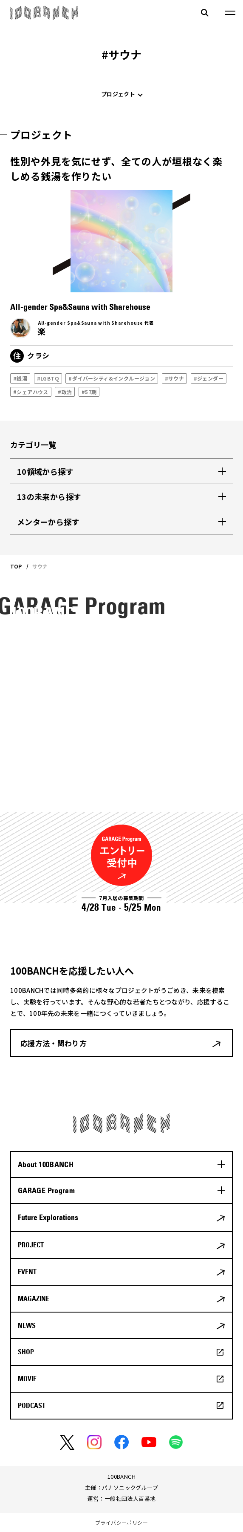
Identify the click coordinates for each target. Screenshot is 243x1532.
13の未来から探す (49, 496)
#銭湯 (20, 378)
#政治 (65, 391)
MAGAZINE (33, 1298)
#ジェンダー (208, 378)
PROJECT (31, 1245)
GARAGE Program (46, 1190)
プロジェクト (118, 94)
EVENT (27, 1271)
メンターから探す (48, 521)
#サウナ (174, 378)
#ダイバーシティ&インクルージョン (111, 378)
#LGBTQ (48, 378)
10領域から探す (45, 471)
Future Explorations (48, 1217)
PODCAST (31, 1405)
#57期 (89, 391)
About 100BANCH (45, 1164)
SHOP (26, 1351)
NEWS (27, 1325)
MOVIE (27, 1378)
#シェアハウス (30, 391)
